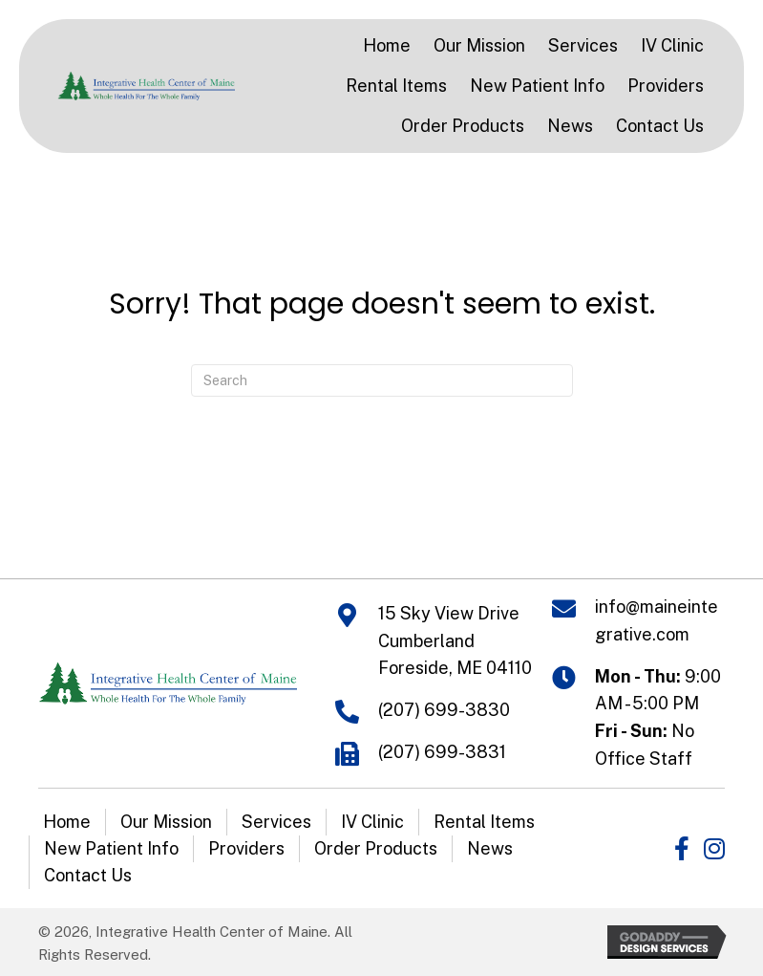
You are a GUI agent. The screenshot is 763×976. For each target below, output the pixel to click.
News (490, 848)
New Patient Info (111, 848)
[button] (681, 848)
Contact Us (88, 875)
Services (276, 822)
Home (67, 822)
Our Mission (166, 822)
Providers (246, 848)
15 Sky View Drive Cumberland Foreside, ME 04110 (455, 641)
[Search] (382, 380)
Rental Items (484, 822)
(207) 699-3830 (444, 710)
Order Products (375, 848)
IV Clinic (372, 822)
